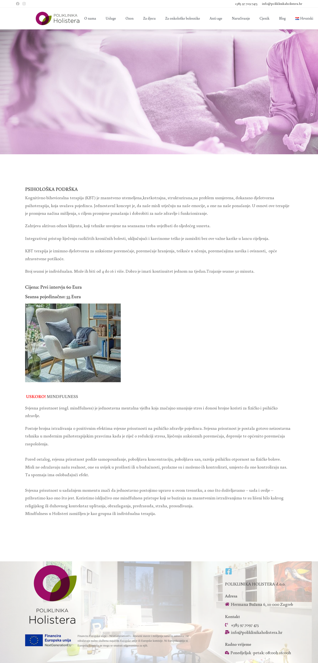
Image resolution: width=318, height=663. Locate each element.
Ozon (130, 18)
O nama (90, 18)
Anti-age (216, 18)
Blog (282, 18)
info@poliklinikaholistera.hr (282, 3)
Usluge (111, 18)
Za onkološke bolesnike (182, 18)
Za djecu (149, 18)
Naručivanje (241, 18)
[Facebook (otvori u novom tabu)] (18, 3)
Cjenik (264, 18)
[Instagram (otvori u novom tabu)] (24, 3)
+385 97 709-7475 (246, 3)
